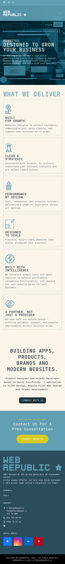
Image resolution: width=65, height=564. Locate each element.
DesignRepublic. (23, 558)
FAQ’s (6, 495)
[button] (60, 13)
